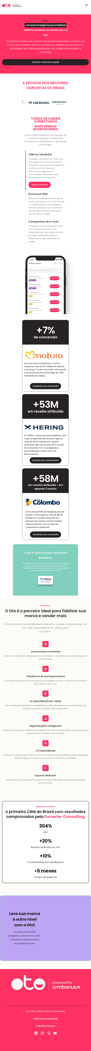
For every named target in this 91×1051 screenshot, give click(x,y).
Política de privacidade (45, 1018)
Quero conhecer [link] (39, 184)
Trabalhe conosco (45, 1025)
